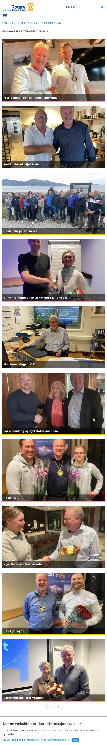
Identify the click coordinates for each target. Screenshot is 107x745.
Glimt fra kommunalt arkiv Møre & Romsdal (35, 298)
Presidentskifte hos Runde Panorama (30, 98)
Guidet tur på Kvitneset (20, 231)
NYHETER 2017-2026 (13, 22)
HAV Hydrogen (13, 631)
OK (75, 740)
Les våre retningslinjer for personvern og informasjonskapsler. (36, 739)
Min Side (70, 7)
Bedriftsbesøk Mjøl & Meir (22, 164)
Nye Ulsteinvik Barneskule (22, 564)
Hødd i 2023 (11, 498)
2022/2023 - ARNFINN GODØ (44, 22)
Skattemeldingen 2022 (19, 364)
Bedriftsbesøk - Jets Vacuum (23, 698)
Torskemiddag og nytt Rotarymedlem (30, 431)
